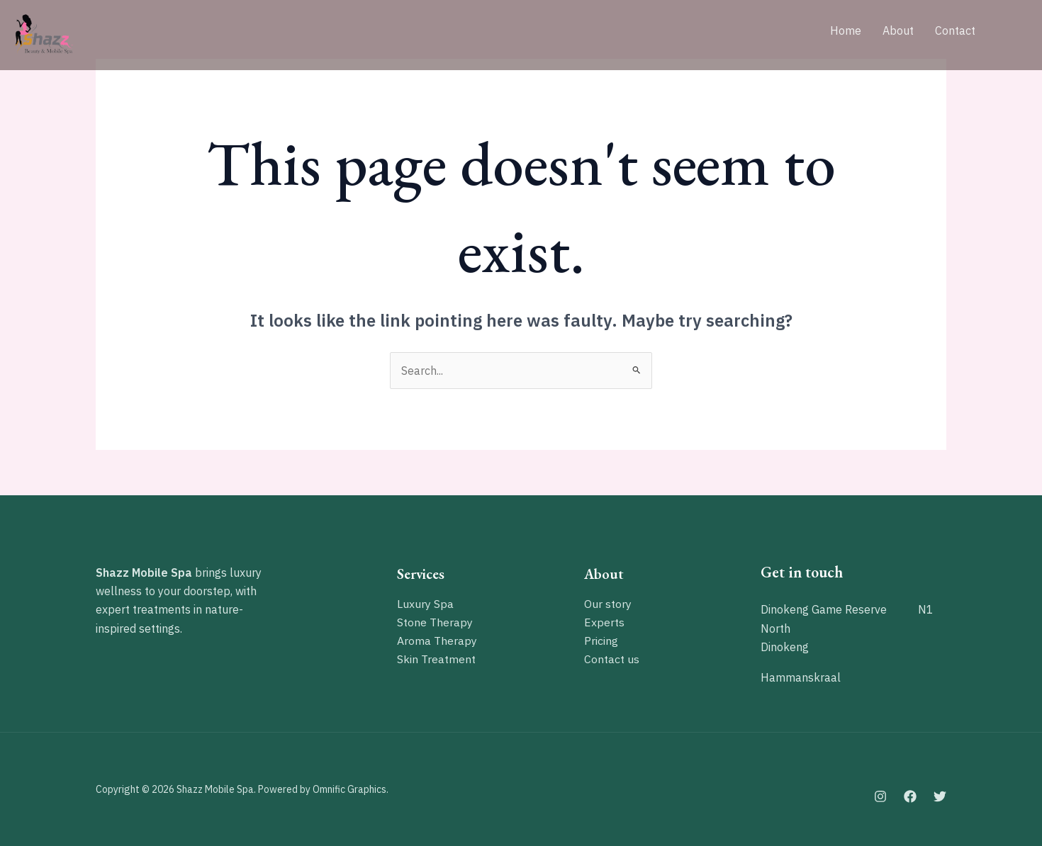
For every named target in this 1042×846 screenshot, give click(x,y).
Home (845, 30)
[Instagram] (880, 796)
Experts (604, 622)
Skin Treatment (436, 660)
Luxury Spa (425, 604)
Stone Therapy (435, 622)
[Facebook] (910, 796)
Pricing (601, 641)
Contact (955, 30)
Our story (608, 604)
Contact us (611, 660)
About (898, 30)
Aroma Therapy (437, 641)
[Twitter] (940, 796)
